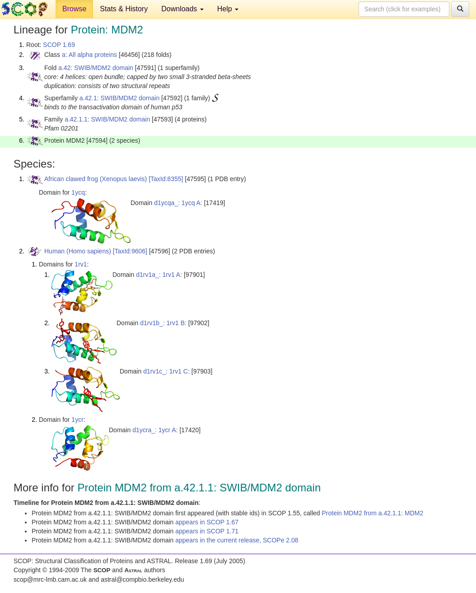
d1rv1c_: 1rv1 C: (166, 371)
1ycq (78, 192)
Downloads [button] (182, 9)
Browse (74, 9)
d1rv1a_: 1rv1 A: (159, 274)
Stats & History (124, 9)
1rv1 (81, 264)
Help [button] (227, 9)
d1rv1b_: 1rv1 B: (163, 323)
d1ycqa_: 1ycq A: (178, 202)
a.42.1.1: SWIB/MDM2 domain (107, 119)
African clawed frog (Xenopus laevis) (95, 178)
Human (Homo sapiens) (77, 251)
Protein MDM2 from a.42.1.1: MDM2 (372, 513)
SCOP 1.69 (59, 44)
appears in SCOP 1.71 (206, 531)
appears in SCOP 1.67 (206, 522)
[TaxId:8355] (166, 178)
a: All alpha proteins (89, 54)
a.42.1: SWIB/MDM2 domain (119, 98)
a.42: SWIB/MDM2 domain (95, 67)
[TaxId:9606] (130, 251)
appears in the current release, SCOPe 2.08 (236, 540)
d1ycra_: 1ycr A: (154, 430)
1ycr (77, 419)
